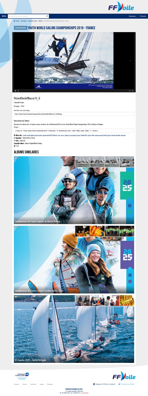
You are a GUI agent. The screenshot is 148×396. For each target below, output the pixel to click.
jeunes (41, 135)
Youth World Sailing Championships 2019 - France (61, 28)
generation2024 (48, 135)
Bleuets (40, 21)
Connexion (132, 16)
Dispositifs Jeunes (32, 21)
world (28, 135)
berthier (118, 135)
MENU (4, 16)
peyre (89, 135)
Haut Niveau (24, 21)
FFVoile (121, 6)
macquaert (73, 135)
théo (93, 135)
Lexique (42, 384)
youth (24, 135)
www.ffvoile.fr (84, 393)
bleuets (55, 135)
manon (97, 135)
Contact (24, 384)
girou (109, 135)
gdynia (33, 135)
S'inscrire (143, 16)
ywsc (62, 135)
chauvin (113, 135)
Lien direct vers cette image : (74, 112)
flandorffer (84, 135)
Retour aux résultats (20, 28)
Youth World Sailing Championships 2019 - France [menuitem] (56, 21)
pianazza (67, 135)
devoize (123, 135)
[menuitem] (17, 21)
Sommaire (50, 384)
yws (59, 135)
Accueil (16, 21)
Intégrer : (74, 129)
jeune (36, 135)
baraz (78, 135)
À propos (16, 384)
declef (105, 135)
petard (101, 135)
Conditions (33, 384)
